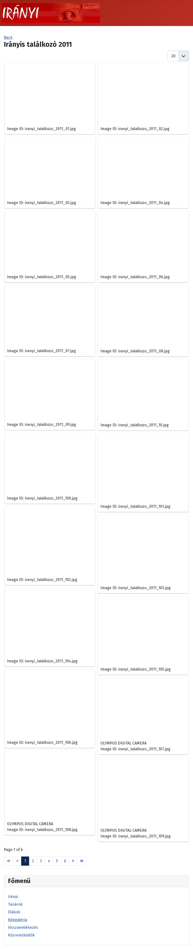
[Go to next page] (73, 861)
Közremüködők (21, 935)
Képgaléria (17, 919)
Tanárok (15, 904)
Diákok (14, 912)
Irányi (13, 896)
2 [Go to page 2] (33, 861)
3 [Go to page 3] (41, 861)
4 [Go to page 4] (49, 861)
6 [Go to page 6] (65, 861)
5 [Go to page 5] (57, 861)
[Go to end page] (82, 861)
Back (8, 37)
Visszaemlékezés (23, 927)
